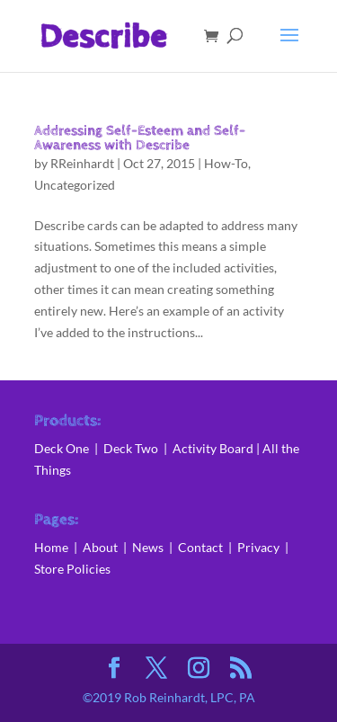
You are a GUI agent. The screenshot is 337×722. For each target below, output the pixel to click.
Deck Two (130, 448)
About (101, 547)
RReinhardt (82, 163)
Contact (200, 547)
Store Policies (72, 568)
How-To (226, 163)
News (150, 547)
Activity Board (213, 448)
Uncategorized (74, 184)
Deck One (61, 448)
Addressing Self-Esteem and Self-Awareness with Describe (139, 138)
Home (51, 547)
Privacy (258, 547)
